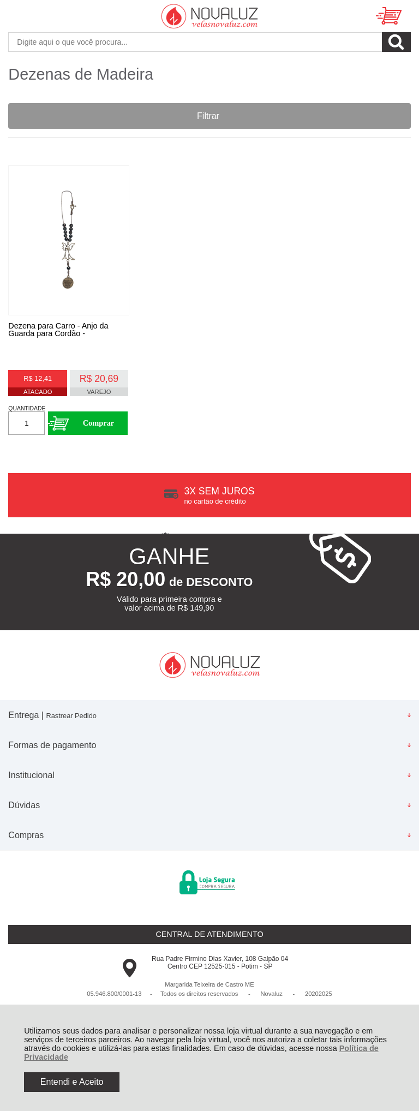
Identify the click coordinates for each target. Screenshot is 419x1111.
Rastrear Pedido (71, 716)
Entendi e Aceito (72, 1081)
